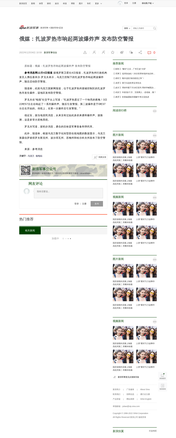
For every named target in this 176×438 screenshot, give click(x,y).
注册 (134, 3)
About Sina (145, 389)
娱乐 (57, 3)
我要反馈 (102, 157)
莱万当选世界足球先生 (131, 83)
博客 (73, 3)
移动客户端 (148, 3)
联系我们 (116, 394)
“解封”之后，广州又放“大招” (134, 69)
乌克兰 (31, 156)
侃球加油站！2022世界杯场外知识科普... (139, 73)
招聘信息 (130, 394)
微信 (131, 52)
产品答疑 (116, 399)
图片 (81, 3)
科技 (65, 3)
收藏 (112, 52)
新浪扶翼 (118, 431)
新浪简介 (116, 389)
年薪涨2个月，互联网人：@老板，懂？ (139, 92)
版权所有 (142, 417)
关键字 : (23, 156)
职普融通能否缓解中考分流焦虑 (135, 97)
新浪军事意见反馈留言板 (128, 377)
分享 (140, 52)
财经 (49, 3)
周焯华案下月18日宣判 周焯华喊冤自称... (139, 88)
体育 (41, 3)
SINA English (146, 399)
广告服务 (130, 389)
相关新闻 (30, 230)
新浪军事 (44, 28)
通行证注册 (145, 394)
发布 (97, 204)
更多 (98, 3)
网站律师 (130, 399)
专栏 (89, 3)
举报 (85, 52)
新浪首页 (23, 3)
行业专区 (153, 431)
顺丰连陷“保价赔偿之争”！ (133, 78)
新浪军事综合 (50, 52)
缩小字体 (94, 52)
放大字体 (103, 52)
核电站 (39, 156)
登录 (76, 204)
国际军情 (54, 28)
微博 (122, 52)
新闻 (33, 3)
